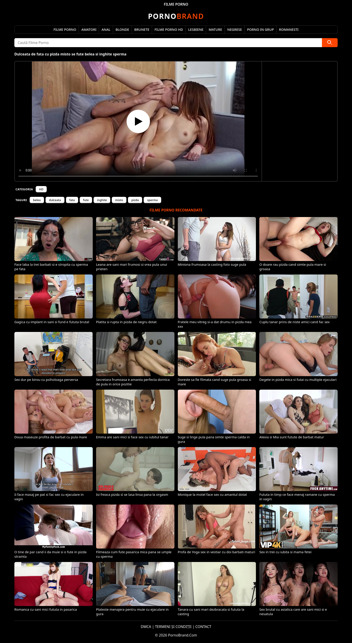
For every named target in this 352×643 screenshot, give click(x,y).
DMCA (146, 626)
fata (72, 200)
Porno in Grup (260, 29)
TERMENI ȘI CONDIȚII (173, 626)
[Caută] (330, 42)
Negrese (234, 29)
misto (119, 200)
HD (41, 189)
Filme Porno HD (168, 29)
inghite (102, 200)
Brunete (141, 29)
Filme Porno (64, 29)
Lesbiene (195, 29)
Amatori (88, 29)
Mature (215, 29)
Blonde (122, 29)
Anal (105, 29)
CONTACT (203, 626)
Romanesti (289, 29)
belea (37, 200)
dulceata (55, 200)
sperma (152, 200)
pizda (135, 200)
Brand (176, 16)
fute (86, 200)
